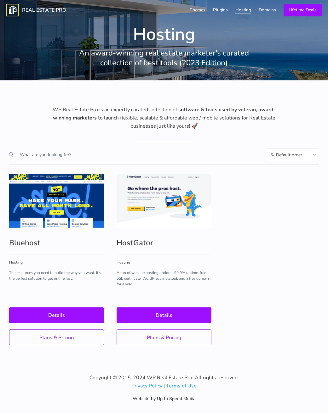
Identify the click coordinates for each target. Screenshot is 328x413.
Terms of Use (181, 385)
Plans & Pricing (56, 337)
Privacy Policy (146, 385)
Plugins (220, 10)
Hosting (243, 10)
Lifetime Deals (303, 10)
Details (56, 315)
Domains (267, 10)
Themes (197, 10)
